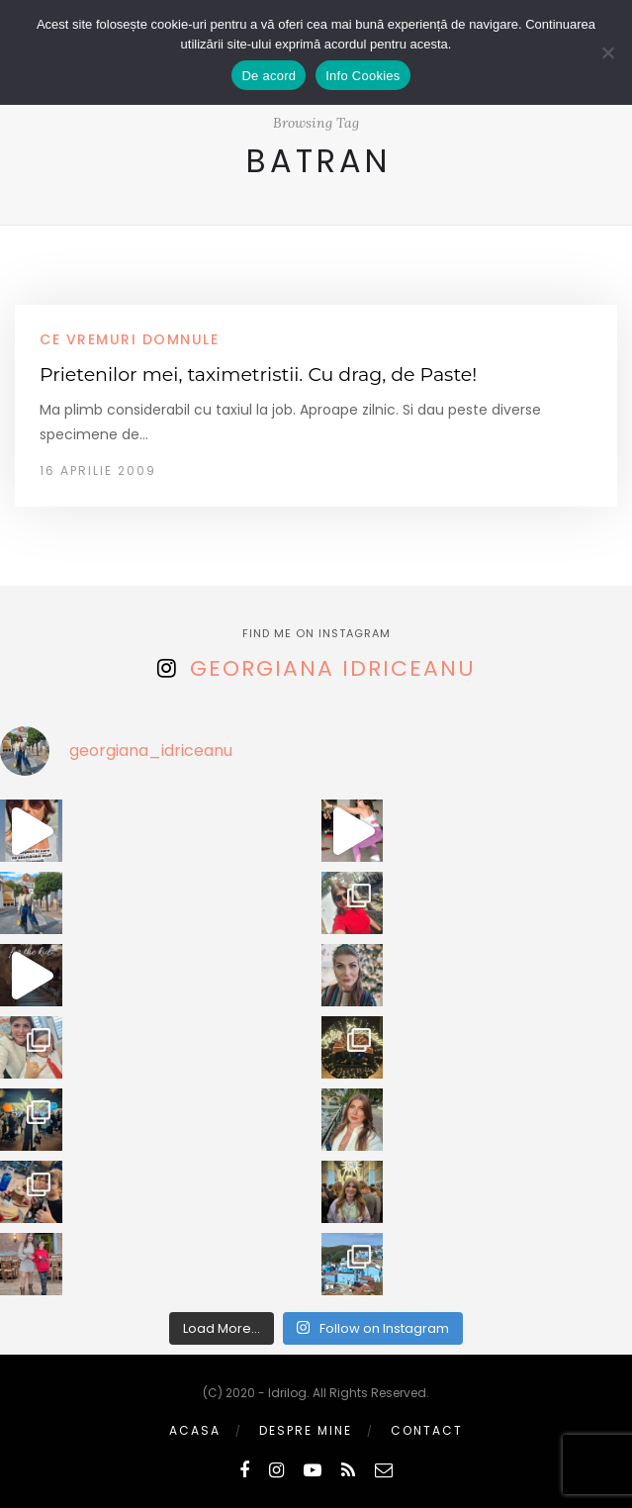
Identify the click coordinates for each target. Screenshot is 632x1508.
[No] (607, 52)
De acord (268, 75)
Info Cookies (362, 75)
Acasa (195, 1430)
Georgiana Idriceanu (333, 668)
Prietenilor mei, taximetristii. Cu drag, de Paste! (258, 374)
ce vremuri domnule (129, 339)
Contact (427, 1430)
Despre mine (305, 1430)
